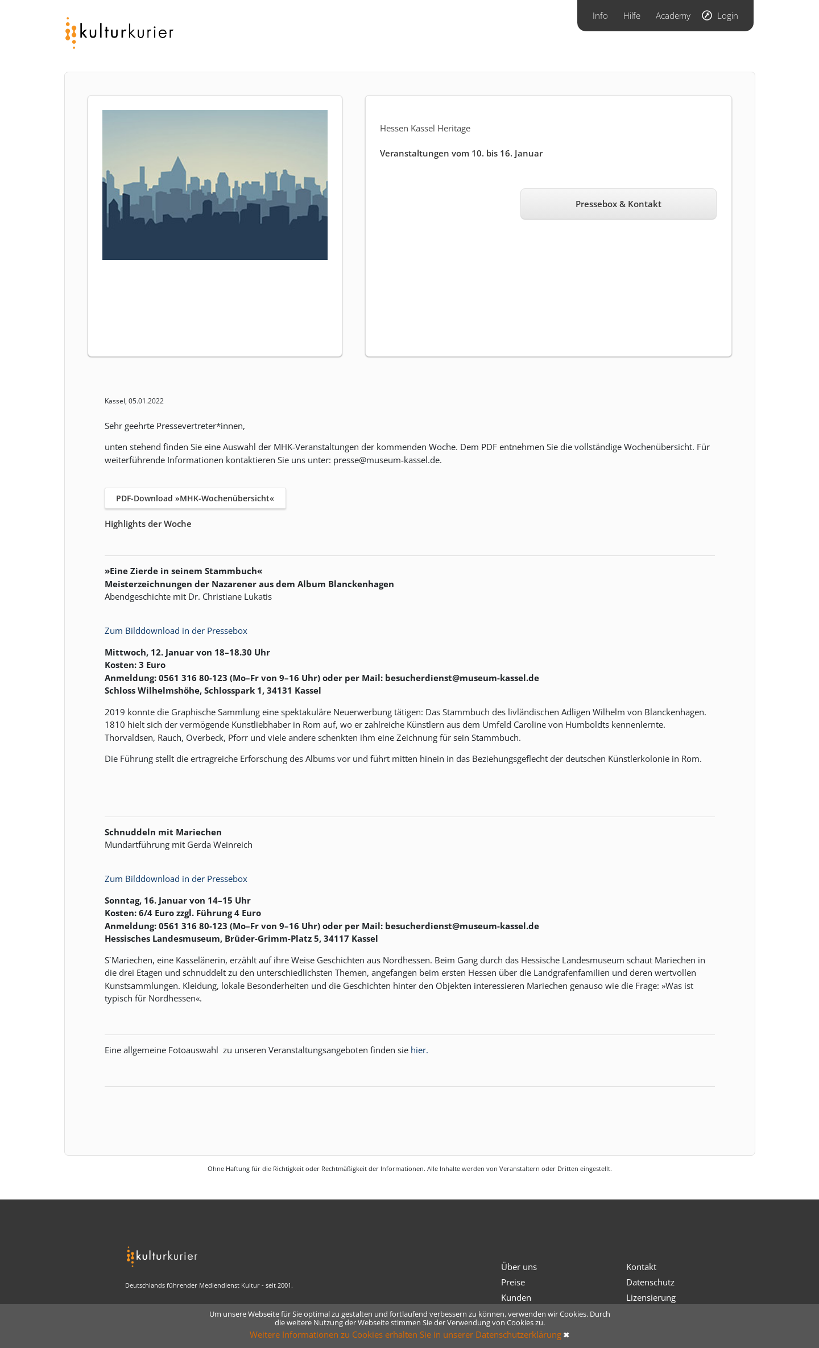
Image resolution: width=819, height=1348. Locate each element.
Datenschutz (650, 1282)
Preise (513, 1282)
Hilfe (631, 15)
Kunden (516, 1297)
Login (727, 15)
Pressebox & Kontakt (618, 203)
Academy (673, 15)
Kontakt (641, 1266)
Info (600, 15)
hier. (419, 1050)
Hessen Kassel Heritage (425, 128)
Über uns (519, 1266)
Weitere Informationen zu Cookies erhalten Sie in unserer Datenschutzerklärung (405, 1334)
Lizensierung (651, 1297)
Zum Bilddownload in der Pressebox (176, 630)
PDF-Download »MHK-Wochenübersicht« (195, 498)
